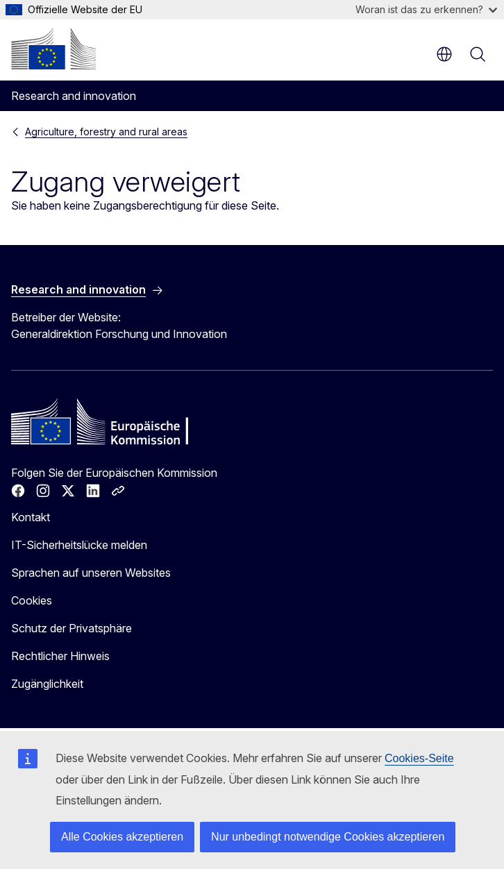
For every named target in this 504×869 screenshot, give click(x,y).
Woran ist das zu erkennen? (426, 9)
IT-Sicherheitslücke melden (79, 545)
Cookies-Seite (419, 758)
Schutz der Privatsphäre (71, 628)
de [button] (444, 54)
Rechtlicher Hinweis (60, 656)
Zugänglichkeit (47, 684)
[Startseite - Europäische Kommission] (53, 48)
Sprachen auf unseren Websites (91, 573)
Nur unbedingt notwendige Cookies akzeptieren (327, 837)
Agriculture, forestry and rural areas (106, 131)
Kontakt (30, 517)
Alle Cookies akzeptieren (122, 837)
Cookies (31, 600)
